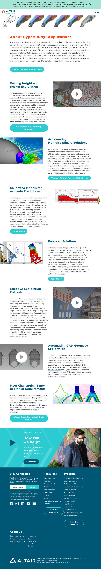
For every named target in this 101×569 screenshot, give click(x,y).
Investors (22, 539)
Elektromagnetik (70, 484)
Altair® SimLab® (54, 370)
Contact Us (31, 462)
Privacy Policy (24, 499)
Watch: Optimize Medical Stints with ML (29, 418)
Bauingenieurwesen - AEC (73, 512)
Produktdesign (69, 495)
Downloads (48, 487)
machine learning (30, 407)
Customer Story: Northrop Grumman (29, 127)
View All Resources (54, 511)
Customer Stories (50, 478)
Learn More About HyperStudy (27, 69)
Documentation (49, 489)
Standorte (13, 539)
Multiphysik (68, 507)
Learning (47, 495)
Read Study (56, 279)
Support (22, 542)
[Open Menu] (97, 11)
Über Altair (14, 536)
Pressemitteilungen (35, 536)
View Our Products (74, 523)
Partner (21, 536)
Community (48, 492)
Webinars (47, 481)
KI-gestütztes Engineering (73, 478)
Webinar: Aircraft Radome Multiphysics (69, 178)
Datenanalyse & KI (70, 481)
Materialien (68, 504)
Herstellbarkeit (69, 501)
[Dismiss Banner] (90, 4)
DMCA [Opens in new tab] (84, 558)
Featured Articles (50, 484)
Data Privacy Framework (63, 558)
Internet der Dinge (70, 498)
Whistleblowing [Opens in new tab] (41, 560)
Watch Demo (18, 231)
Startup (46, 498)
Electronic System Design (73, 487)
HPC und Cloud (69, 492)
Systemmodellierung (71, 515)
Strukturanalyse (69, 510)
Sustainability (15, 542)
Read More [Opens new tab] (81, 6)
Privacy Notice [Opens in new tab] (50, 558)
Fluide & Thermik (70, 489)
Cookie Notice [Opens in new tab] (77, 558)
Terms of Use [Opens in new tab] (41, 558)
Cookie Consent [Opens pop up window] (52, 560)
